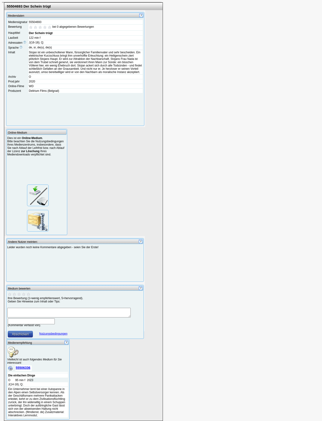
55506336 (23, 368)
